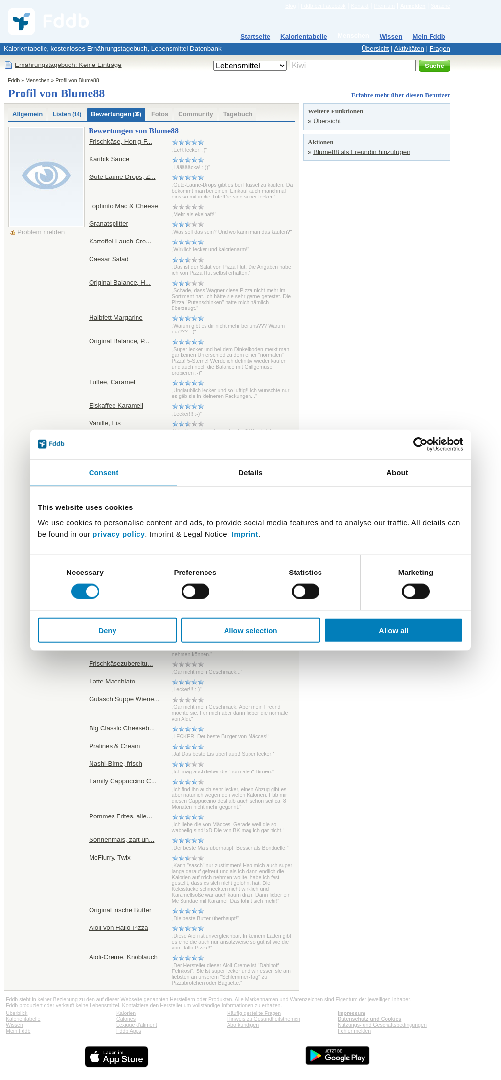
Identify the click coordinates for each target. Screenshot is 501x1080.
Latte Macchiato (112, 681)
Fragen (440, 48)
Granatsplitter (108, 223)
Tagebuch (237, 114)
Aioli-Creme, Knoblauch (123, 957)
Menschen (353, 35)
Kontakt (359, 6)
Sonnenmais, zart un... (121, 839)
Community (195, 114)
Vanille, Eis (105, 423)
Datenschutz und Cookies (369, 1019)
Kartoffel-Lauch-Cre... (120, 241)
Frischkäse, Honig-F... (120, 141)
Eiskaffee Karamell (116, 405)
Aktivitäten (409, 48)
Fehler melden (354, 1031)
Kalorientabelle (303, 36)
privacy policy (118, 534)
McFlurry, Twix (110, 857)
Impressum (351, 1013)
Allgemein (27, 114)
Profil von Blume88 (77, 80)
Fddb (14, 80)
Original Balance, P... (119, 341)
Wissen (391, 36)
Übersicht (375, 48)
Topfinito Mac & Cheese (123, 206)
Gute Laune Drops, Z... (122, 176)
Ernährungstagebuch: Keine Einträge (68, 64)
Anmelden (413, 6)
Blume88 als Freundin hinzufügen (361, 151)
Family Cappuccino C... (123, 781)
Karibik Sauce (109, 159)
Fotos (159, 114)
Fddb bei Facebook (323, 6)
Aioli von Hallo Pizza (118, 927)
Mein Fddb (428, 36)
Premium (384, 6)
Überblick (16, 1013)
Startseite (255, 36)
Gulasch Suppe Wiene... (124, 699)
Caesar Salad (109, 259)
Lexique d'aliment (136, 1025)
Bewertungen (116, 114)
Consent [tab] (104, 472)
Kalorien (126, 1013)
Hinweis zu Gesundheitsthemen (263, 1019)
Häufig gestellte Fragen (254, 1013)
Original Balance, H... (120, 282)
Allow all (394, 630)
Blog (290, 6)
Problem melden (41, 232)
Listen (66, 114)
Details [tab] (250, 472)
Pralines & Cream (114, 745)
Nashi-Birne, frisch (115, 763)
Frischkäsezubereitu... (121, 663)
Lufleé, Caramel (112, 382)
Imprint (245, 534)
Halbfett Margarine (116, 317)
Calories (126, 1019)
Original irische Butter (120, 910)
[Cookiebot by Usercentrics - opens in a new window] (420, 444)
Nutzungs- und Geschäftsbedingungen (382, 1025)
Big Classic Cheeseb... (122, 728)
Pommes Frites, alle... (120, 816)
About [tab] (397, 472)
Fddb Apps (128, 1031)
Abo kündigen (243, 1025)
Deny (107, 630)
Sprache (440, 6)
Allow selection (250, 630)
